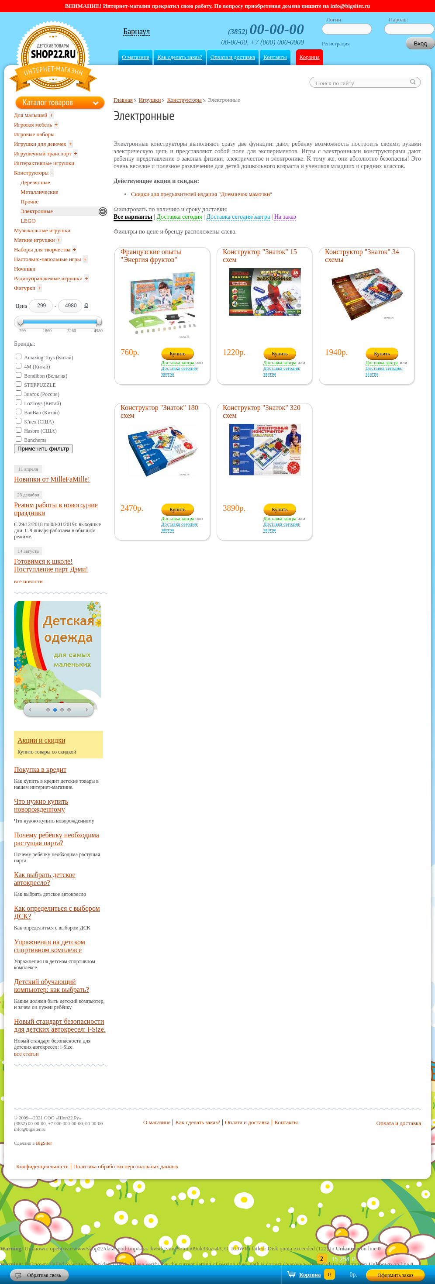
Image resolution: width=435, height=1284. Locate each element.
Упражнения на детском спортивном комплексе (49, 946)
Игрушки (150, 99)
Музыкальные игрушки (42, 230)
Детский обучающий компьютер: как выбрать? (51, 985)
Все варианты (133, 216)
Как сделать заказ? (179, 57)
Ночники (24, 268)
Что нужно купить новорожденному (41, 805)
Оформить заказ (396, 1275)
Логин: (334, 19)
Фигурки (24, 288)
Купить (177, 354)
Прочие (29, 201)
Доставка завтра (177, 362)
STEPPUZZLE (40, 385)
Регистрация (336, 44)
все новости (28, 581)
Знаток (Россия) (41, 394)
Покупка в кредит (40, 769)
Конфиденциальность (42, 1166)
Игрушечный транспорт (43, 153)
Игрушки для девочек (40, 144)
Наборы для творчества (42, 249)
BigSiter (44, 1143)
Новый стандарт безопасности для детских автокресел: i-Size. (60, 1025)
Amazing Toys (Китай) (48, 358)
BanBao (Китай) (41, 413)
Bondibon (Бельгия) (45, 376)
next (87, 710)
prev (30, 710)
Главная (123, 99)
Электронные (37, 211)
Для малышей (31, 115)
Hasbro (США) (40, 431)
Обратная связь (44, 1275)
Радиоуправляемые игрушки (48, 278)
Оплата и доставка (233, 57)
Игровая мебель (33, 124)
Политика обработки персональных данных (126, 1166)
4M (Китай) (37, 367)
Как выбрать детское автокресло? (45, 878)
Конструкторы (184, 99)
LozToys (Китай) (42, 403)
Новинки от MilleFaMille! (52, 479)
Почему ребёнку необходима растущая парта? (56, 839)
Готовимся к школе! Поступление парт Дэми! (51, 565)
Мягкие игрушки (34, 240)
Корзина (310, 57)
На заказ (285, 216)
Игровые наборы (34, 134)
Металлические (39, 192)
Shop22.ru (53, 57)
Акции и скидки (41, 740)
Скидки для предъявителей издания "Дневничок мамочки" (201, 194)
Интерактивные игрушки (44, 163)
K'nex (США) (39, 422)
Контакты (275, 57)
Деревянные (35, 182)
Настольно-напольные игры (47, 259)
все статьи (26, 1053)
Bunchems (35, 440)
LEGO (28, 220)
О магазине (135, 57)
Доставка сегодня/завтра (238, 216)
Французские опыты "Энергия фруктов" (151, 255)
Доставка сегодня (179, 216)
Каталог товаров (48, 102)
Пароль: (398, 19)
